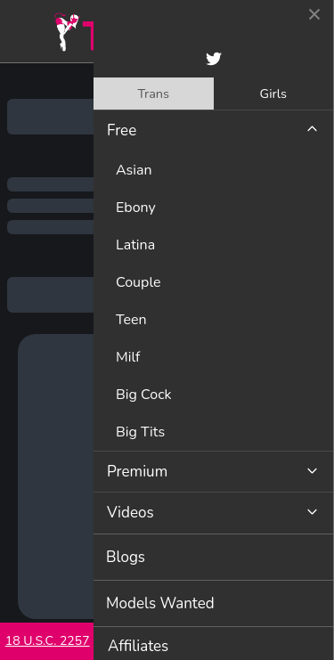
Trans (153, 93)
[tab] (154, 93)
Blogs (125, 557)
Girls (273, 93)
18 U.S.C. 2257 (47, 640)
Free (121, 130)
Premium (137, 471)
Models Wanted (160, 603)
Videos (130, 512)
